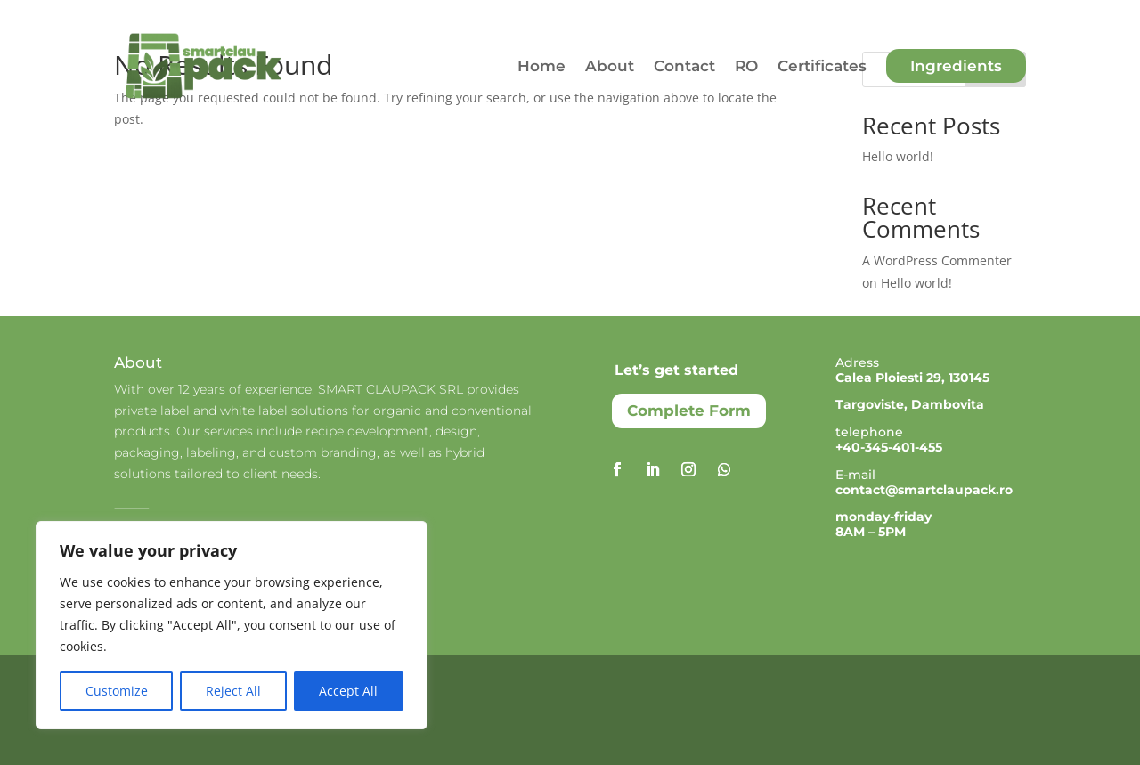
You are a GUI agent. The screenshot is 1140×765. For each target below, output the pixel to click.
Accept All (348, 690)
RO (746, 66)
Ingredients (956, 66)
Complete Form (689, 410)
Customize (117, 690)
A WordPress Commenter (937, 260)
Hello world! (897, 156)
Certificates (822, 66)
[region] (232, 625)
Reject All (233, 690)
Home (541, 66)
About (609, 66)
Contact (684, 66)
